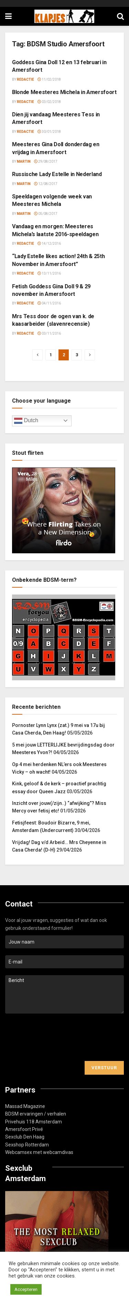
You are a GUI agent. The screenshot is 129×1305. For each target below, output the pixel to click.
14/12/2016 (49, 243)
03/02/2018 (49, 102)
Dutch (26, 421)
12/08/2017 (45, 184)
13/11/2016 (49, 273)
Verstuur (104, 1067)
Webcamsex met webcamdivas (39, 1152)
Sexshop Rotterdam (27, 1144)
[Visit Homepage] (64, 16)
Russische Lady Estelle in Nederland (57, 174)
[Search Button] (120, 16)
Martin (24, 161)
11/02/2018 (49, 79)
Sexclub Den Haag (24, 1137)
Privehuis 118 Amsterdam (33, 1121)
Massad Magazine (25, 1106)
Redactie (25, 79)
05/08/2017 (45, 214)
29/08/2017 (45, 161)
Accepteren (25, 1289)
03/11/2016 (49, 333)
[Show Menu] (8, 16)
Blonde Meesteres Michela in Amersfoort (64, 92)
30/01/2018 (49, 132)
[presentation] (57, 1037)
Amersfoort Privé (24, 1129)
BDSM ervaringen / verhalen (35, 1114)
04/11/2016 (49, 303)
